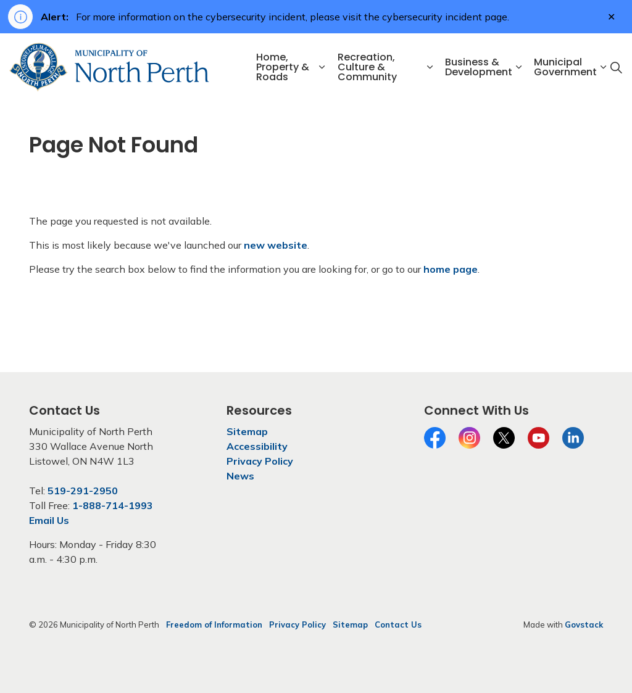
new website (275, 245)
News (240, 476)
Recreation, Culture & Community (367, 67)
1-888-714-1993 (112, 505)
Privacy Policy (260, 461)
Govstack (584, 624)
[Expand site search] (616, 67)
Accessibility (257, 446)
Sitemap (247, 431)
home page (450, 269)
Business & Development (478, 67)
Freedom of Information (214, 624)
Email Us (49, 520)
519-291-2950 (83, 490)
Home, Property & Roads (282, 67)
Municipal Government (565, 67)
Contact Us (398, 624)
